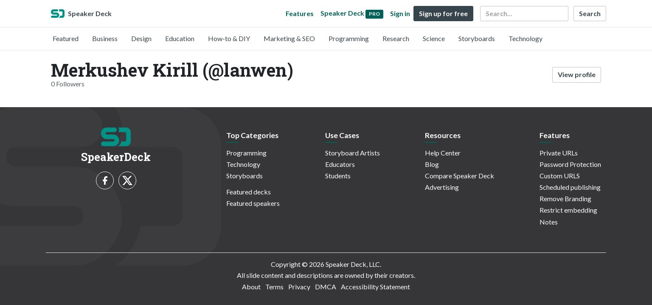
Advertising (442, 187)
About (251, 287)
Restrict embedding (568, 210)
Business (105, 38)
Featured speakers (253, 203)
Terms (274, 287)
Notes (549, 222)
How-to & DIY (229, 38)
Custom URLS (560, 176)
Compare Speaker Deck (459, 176)
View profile (577, 74)
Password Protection (570, 164)
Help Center (443, 153)
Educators (340, 164)
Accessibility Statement (375, 287)
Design (141, 38)
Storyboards (476, 38)
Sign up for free (443, 13)
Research (395, 38)
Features (300, 13)
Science (434, 38)
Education (179, 38)
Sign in (400, 13)
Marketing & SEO (289, 38)
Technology (525, 38)
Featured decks (248, 192)
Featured (66, 38)
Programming (349, 38)
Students (338, 176)
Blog (432, 164)
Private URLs (559, 153)
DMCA (325, 287)
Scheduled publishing (570, 187)
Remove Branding (565, 198)
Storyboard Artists (352, 153)
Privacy (299, 287)
